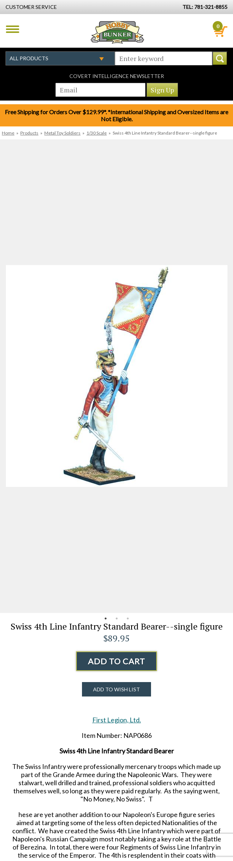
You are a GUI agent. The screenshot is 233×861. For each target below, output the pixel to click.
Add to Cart (116, 661)
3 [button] (127, 618)
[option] (116, 376)
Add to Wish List (116, 689)
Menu (13, 29)
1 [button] (105, 618)
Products (29, 133)
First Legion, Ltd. (116, 720)
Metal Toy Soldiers (62, 133)
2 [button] (116, 618)
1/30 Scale (96, 133)
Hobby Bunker (117, 32)
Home (8, 133)
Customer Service (31, 7)
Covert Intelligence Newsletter (116, 76)
